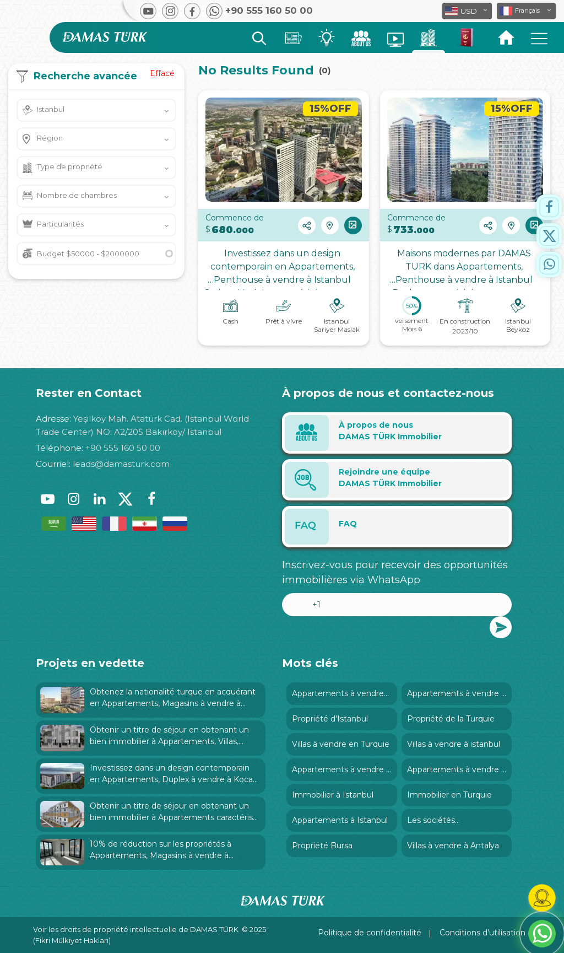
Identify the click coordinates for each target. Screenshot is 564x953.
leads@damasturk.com (121, 464)
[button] (526, 11)
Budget (88, 253)
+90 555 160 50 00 (122, 448)
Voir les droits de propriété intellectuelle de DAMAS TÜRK (135, 929)
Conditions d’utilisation (482, 933)
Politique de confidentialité (369, 933)
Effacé (162, 73)
